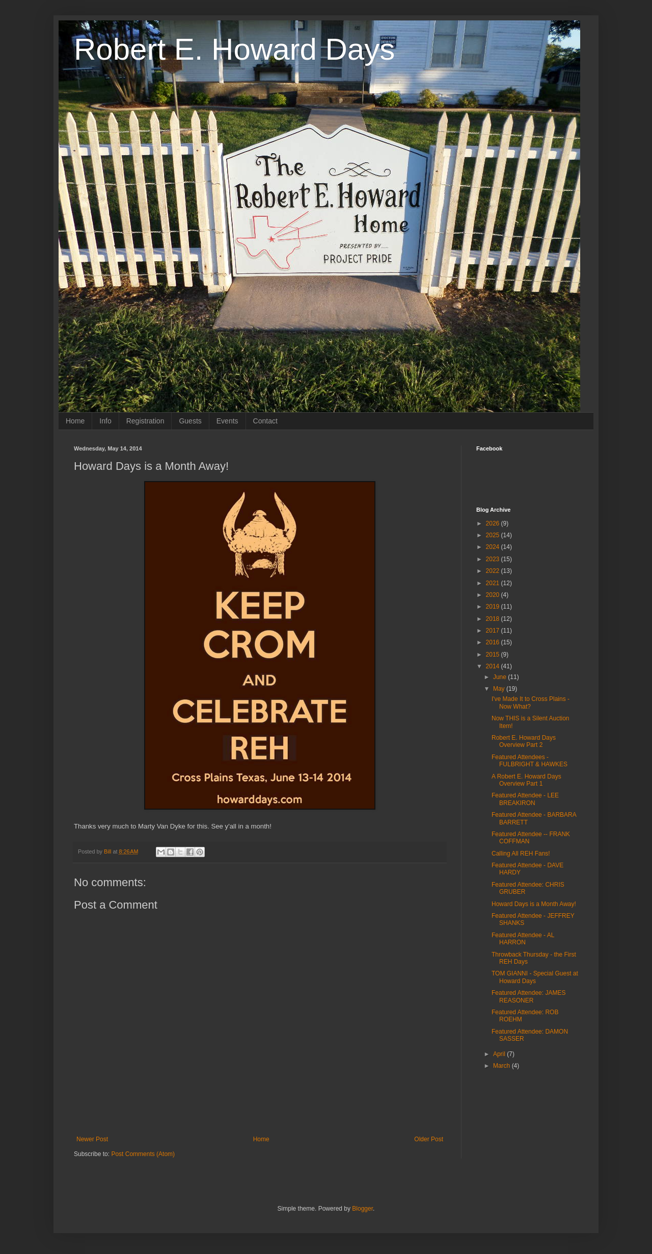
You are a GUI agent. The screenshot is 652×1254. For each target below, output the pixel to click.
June (500, 677)
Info (105, 421)
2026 (493, 523)
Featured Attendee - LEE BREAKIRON (525, 799)
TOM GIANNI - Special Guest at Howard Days (535, 977)
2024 (493, 546)
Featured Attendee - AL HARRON (523, 939)
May (499, 688)
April (500, 1054)
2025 (493, 535)
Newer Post (92, 1139)
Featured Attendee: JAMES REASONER (528, 996)
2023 (493, 559)
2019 (493, 606)
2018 (493, 618)
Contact (265, 421)
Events (227, 421)
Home (75, 421)
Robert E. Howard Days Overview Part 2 (524, 741)
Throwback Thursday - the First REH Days (534, 958)
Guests (190, 421)
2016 (493, 642)
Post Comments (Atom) (143, 1154)
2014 (493, 666)
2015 (493, 654)
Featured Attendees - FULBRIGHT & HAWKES (529, 761)
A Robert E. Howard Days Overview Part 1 (526, 780)
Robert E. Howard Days (234, 49)
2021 (493, 583)
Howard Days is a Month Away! (534, 904)
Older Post (428, 1139)
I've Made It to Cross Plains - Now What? (530, 702)
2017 (493, 630)
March (502, 1065)
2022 (493, 570)
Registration (145, 421)
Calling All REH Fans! (521, 853)
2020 (493, 594)
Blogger (362, 1208)
